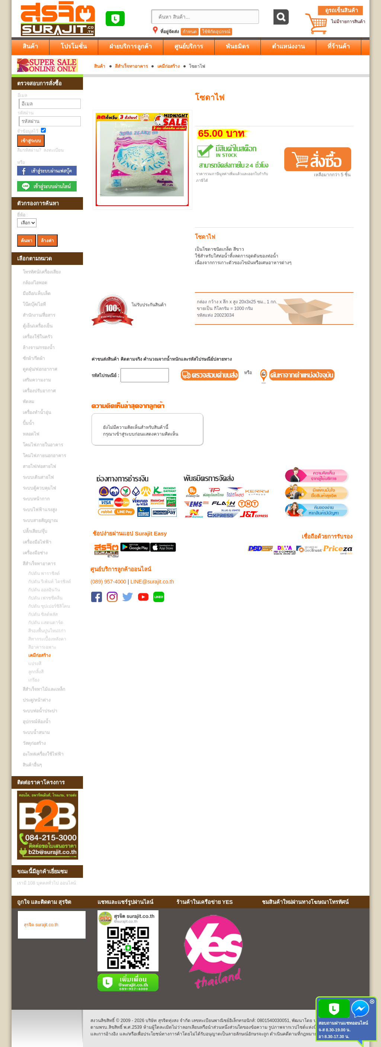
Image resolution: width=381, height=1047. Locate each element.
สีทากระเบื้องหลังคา (45, 639)
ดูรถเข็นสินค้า (341, 10)
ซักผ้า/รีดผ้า (34, 358)
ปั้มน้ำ (28, 423)
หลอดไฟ (31, 434)
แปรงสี (33, 663)
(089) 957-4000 (108, 572)
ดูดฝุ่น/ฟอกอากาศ (40, 369)
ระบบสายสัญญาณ (40, 520)
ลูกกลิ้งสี (34, 671)
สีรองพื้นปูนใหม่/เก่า (45, 630)
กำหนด (190, 31)
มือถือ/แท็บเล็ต (37, 293)
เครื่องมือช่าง (35, 553)
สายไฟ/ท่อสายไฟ (39, 466)
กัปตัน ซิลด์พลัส (41, 614)
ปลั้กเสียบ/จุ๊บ (35, 531)
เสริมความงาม (37, 380)
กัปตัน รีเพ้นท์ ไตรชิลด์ (48, 581)
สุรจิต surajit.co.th (41, 924)
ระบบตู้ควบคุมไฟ (39, 488)
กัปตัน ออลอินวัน (42, 589)
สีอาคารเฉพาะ (40, 647)
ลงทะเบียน (54, 150)
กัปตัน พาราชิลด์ (42, 573)
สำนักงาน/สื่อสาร (39, 315)
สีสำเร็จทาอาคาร (131, 66)
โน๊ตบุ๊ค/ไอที (34, 304)
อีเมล (22, 95)
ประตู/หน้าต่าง (37, 700)
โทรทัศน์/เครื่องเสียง (42, 272)
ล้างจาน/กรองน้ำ (39, 347)
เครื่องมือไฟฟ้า (37, 542)
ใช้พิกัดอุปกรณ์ (216, 31)
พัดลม (28, 401)
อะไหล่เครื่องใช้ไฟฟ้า (43, 754)
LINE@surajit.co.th (152, 572)
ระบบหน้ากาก (36, 499)
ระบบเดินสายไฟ (38, 477)
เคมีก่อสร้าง (168, 66)
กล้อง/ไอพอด (35, 282)
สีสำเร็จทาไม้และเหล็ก (44, 689)
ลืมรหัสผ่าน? (29, 150)
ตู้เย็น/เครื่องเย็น (37, 326)
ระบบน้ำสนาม (36, 732)
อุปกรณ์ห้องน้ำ (37, 721)
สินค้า (99, 66)
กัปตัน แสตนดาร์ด (44, 622)
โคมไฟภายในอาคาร (43, 444)
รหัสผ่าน (25, 113)
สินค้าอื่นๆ (32, 765)
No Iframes (313, 953)
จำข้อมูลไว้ (27, 131)
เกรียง (32, 680)
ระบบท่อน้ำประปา (40, 711)
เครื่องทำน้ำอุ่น (37, 412)
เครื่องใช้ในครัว (37, 336)
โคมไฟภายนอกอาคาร (44, 455)
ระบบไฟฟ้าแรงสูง (40, 509)
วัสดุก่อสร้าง (34, 743)
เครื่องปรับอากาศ (39, 390)
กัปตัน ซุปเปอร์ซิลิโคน (47, 606)
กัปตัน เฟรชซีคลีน (44, 598)
